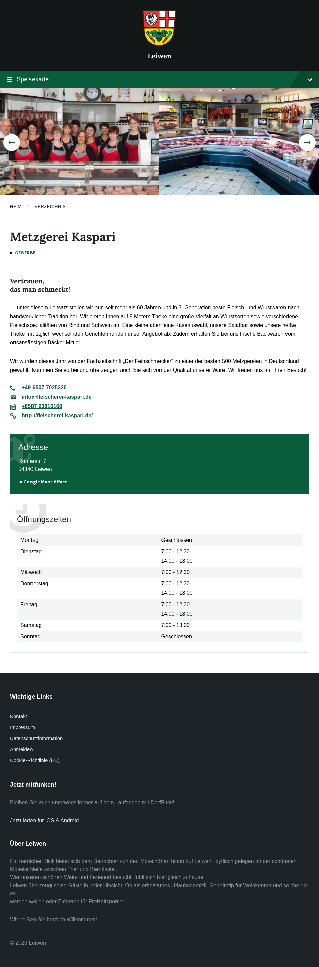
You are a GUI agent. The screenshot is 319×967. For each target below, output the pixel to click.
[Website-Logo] (159, 44)
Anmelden (21, 749)
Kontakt (18, 716)
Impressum (22, 727)
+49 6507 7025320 (44, 387)
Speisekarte (159, 80)
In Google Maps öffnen (43, 482)
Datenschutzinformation (36, 738)
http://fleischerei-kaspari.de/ (57, 415)
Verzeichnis (50, 206)
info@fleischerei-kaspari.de (57, 397)
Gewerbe (25, 253)
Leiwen (159, 56)
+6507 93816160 (42, 406)
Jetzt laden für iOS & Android (44, 820)
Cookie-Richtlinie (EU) (34, 760)
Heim (16, 206)
